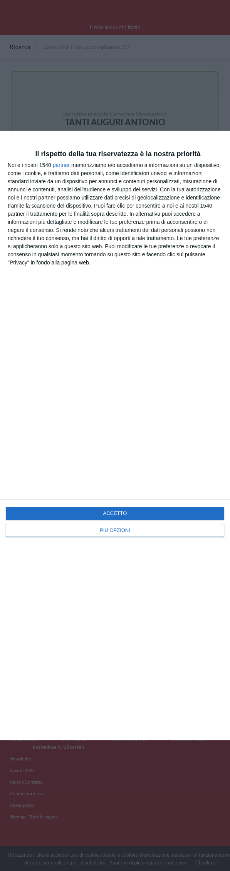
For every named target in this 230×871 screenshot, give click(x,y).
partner (61, 165)
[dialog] (115, 435)
